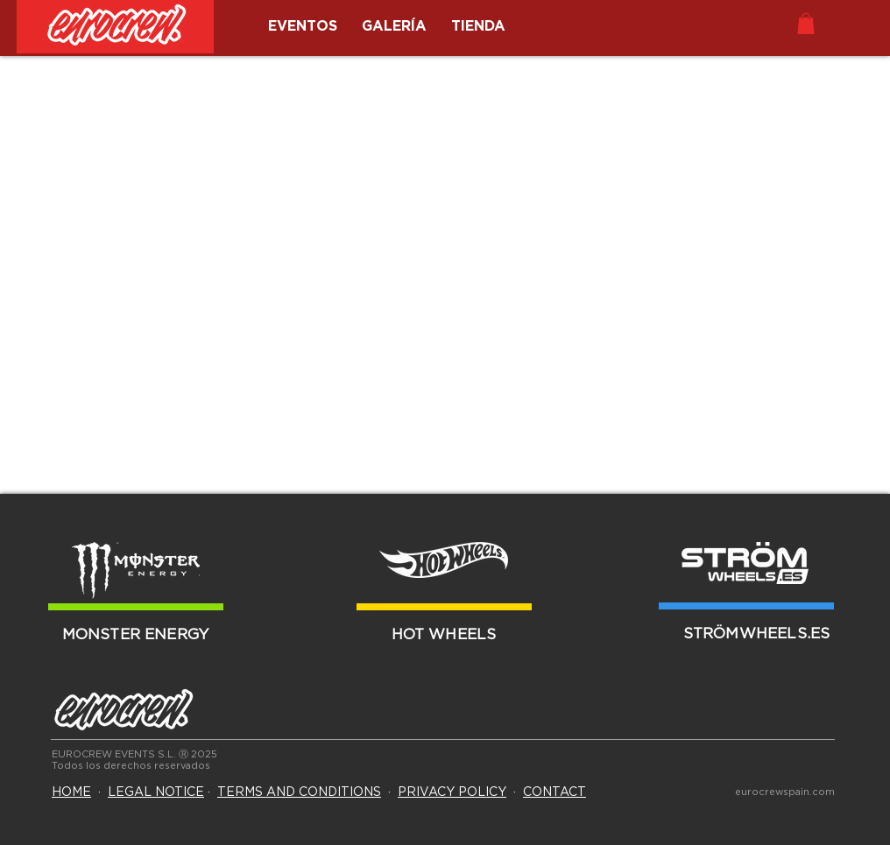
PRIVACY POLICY (452, 792)
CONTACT (554, 792)
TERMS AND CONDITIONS (299, 792)
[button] (806, 23)
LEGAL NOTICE (156, 792)
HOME (71, 792)
